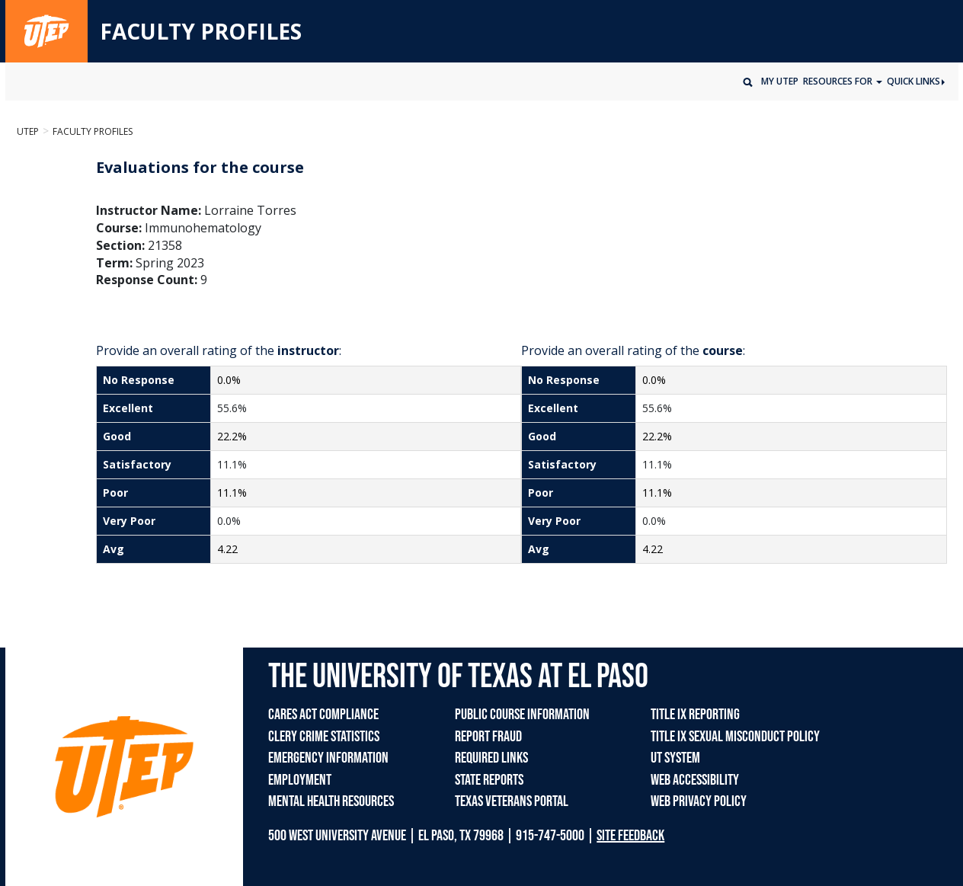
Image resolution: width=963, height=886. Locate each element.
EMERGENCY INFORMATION (328, 758)
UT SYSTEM (675, 758)
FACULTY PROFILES (201, 32)
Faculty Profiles (93, 131)
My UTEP (779, 81)
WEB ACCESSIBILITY (695, 780)
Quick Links (916, 81)
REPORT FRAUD (488, 737)
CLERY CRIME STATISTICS (323, 737)
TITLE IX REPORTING (695, 714)
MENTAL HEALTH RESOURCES (331, 801)
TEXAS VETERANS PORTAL (511, 801)
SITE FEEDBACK (630, 836)
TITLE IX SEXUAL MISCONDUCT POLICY (735, 737)
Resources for (839, 81)
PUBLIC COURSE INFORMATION (522, 714)
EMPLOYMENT (299, 780)
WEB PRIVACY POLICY (699, 801)
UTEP (28, 131)
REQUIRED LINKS (491, 758)
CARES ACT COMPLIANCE (323, 714)
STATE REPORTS (489, 780)
